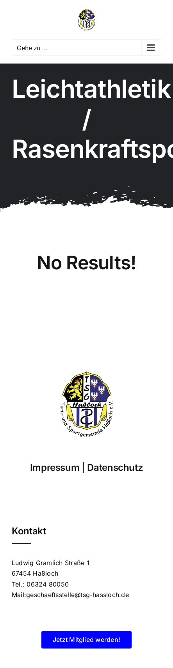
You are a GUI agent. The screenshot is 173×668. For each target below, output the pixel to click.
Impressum (55, 467)
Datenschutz (115, 467)
